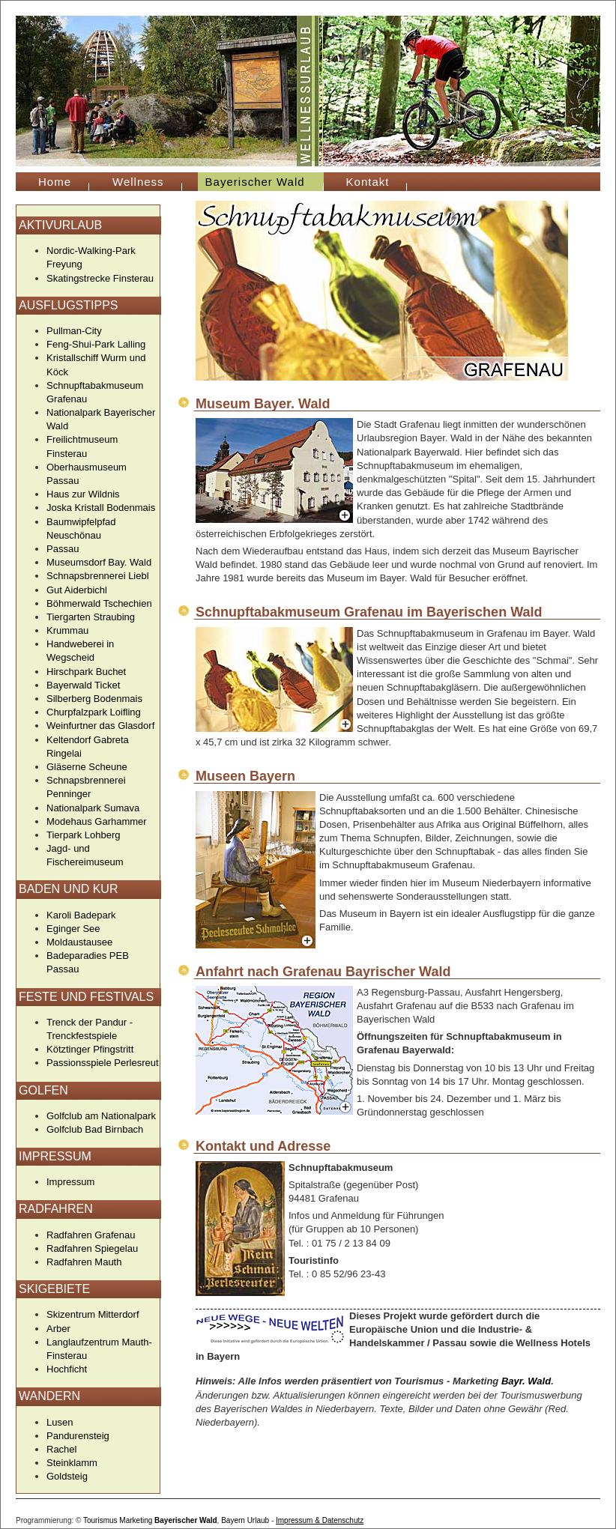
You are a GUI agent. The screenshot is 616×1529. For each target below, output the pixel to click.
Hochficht (66, 1369)
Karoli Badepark (81, 915)
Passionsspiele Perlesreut (102, 1062)
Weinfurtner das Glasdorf (100, 725)
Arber (58, 1328)
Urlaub (258, 1520)
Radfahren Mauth (83, 1262)
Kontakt (368, 181)
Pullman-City (74, 330)
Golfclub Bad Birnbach (94, 1129)
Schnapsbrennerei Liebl (97, 575)
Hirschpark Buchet (86, 671)
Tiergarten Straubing (90, 617)
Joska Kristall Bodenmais (100, 507)
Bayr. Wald (526, 1381)
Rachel (61, 1449)
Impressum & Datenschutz (319, 1520)
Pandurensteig (77, 1435)
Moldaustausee (79, 942)
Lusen (59, 1422)
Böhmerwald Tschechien (99, 603)
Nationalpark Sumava (92, 808)
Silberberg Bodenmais (94, 698)
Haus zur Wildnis (83, 494)
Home (54, 181)
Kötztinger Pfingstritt (89, 1049)
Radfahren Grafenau (91, 1235)
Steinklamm (71, 1462)
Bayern (233, 1520)
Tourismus (100, 1520)
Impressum (70, 1181)
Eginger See (73, 928)
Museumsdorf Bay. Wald (98, 562)
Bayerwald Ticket (83, 685)
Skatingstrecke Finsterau (100, 278)
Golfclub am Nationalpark (101, 1115)
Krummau (67, 630)
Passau (62, 548)
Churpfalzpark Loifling (93, 712)
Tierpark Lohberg (83, 835)
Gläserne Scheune (86, 766)
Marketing (135, 1520)
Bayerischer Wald (185, 1520)
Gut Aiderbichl (76, 590)
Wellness (138, 181)
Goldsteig (67, 1476)
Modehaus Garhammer (96, 821)
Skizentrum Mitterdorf (92, 1314)
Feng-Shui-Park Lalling (95, 344)
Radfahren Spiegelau (92, 1248)
